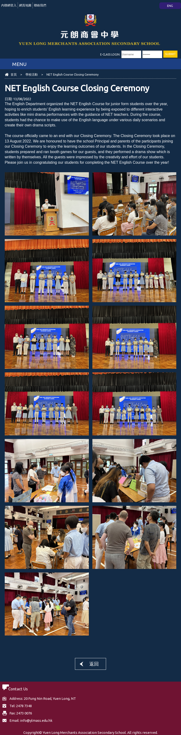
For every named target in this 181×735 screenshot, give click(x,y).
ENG (170, 5)
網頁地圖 (25, 5)
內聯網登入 (8, 5)
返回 (94, 663)
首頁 (14, 74)
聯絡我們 (40, 5)
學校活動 (31, 74)
